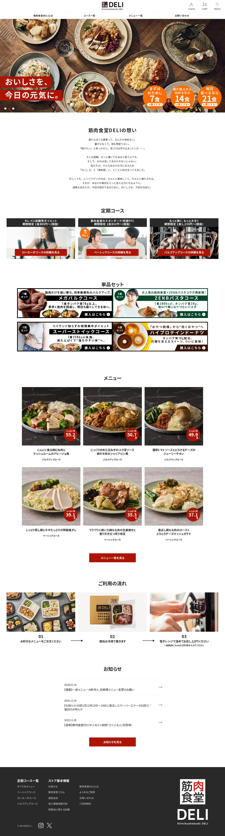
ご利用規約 (85, 803)
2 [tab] (9, 108)
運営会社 (53, 798)
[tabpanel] (112, 65)
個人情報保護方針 (58, 803)
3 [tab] (13, 108)
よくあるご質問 (87, 792)
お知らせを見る (112, 742)
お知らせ (52, 786)
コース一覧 (89, 15)
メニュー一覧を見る (112, 558)
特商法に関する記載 (59, 809)
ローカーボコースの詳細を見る (41, 252)
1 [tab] (5, 108)
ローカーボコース (26, 798)
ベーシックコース (26, 792)
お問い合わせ (182, 15)
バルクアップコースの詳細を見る (184, 252)
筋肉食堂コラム (56, 792)
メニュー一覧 (136, 15)
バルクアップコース (27, 803)
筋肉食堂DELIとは (43, 15)
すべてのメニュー (26, 786)
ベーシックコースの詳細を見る (112, 252)
